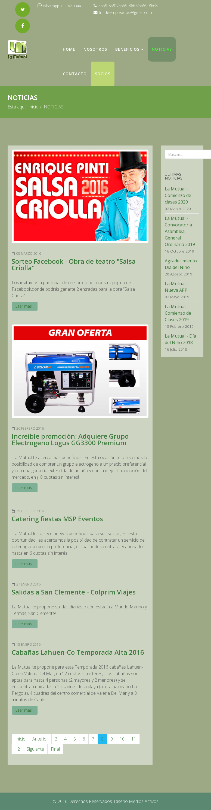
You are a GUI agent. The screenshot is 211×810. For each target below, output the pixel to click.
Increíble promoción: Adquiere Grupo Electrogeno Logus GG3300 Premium (70, 439)
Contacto (75, 73)
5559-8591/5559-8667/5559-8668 (127, 5)
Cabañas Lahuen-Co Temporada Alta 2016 (78, 652)
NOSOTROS (95, 49)
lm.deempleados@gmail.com (125, 12)
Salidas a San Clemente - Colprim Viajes (74, 591)
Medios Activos (144, 801)
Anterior (40, 739)
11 (133, 739)
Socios (102, 73)
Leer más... (24, 306)
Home (69, 49)
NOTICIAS (162, 49)
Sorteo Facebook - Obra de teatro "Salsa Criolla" (74, 264)
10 (122, 739)
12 (17, 749)
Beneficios (127, 49)
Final (55, 749)
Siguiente (35, 749)
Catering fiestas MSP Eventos (57, 518)
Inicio (33, 107)
